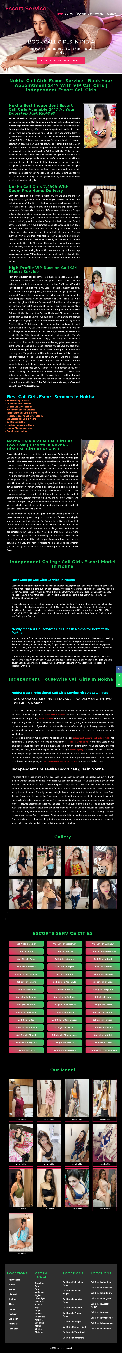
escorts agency (76, 750)
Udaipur (12, 1309)
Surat (37, 1289)
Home (60, 14)
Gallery (69, 14)
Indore (12, 1284)
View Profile (21, 1119)
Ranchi (38, 1313)
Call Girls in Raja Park (73, 1307)
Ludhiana (39, 1323)
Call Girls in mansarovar (102, 1323)
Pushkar (13, 1314)
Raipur (38, 1310)
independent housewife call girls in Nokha (91, 738)
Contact (111, 14)
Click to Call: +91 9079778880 (60, 60)
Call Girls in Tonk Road (74, 1332)
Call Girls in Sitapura (73, 1321)
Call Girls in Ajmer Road (74, 1327)
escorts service (46, 718)
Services (100, 14)
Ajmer (12, 1304)
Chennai (13, 1294)
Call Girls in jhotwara (101, 1328)
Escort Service (26, 8)
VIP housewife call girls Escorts (57, 761)
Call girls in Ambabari (101, 1287)
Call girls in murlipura (101, 1293)
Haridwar (13, 1323)
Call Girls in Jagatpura (101, 1282)
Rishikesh (13, 1328)
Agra (37, 1307)
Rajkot (38, 1295)
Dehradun (13, 1319)
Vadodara (39, 1292)
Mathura (39, 1332)
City (90, 14)
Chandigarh (40, 1298)
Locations (81, 14)
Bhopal (12, 1289)
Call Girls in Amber (100, 1312)
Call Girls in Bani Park (73, 1337)
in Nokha (75, 761)
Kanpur (38, 1304)
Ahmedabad (14, 1279)
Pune (37, 1286)
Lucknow (39, 1301)
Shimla (38, 1329)
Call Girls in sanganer (101, 1298)
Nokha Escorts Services (55, 715)
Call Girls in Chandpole (102, 1318)
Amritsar (39, 1320)
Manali (38, 1326)
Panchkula (40, 1316)
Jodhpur (13, 1299)
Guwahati (39, 1283)
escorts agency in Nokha (77, 742)
